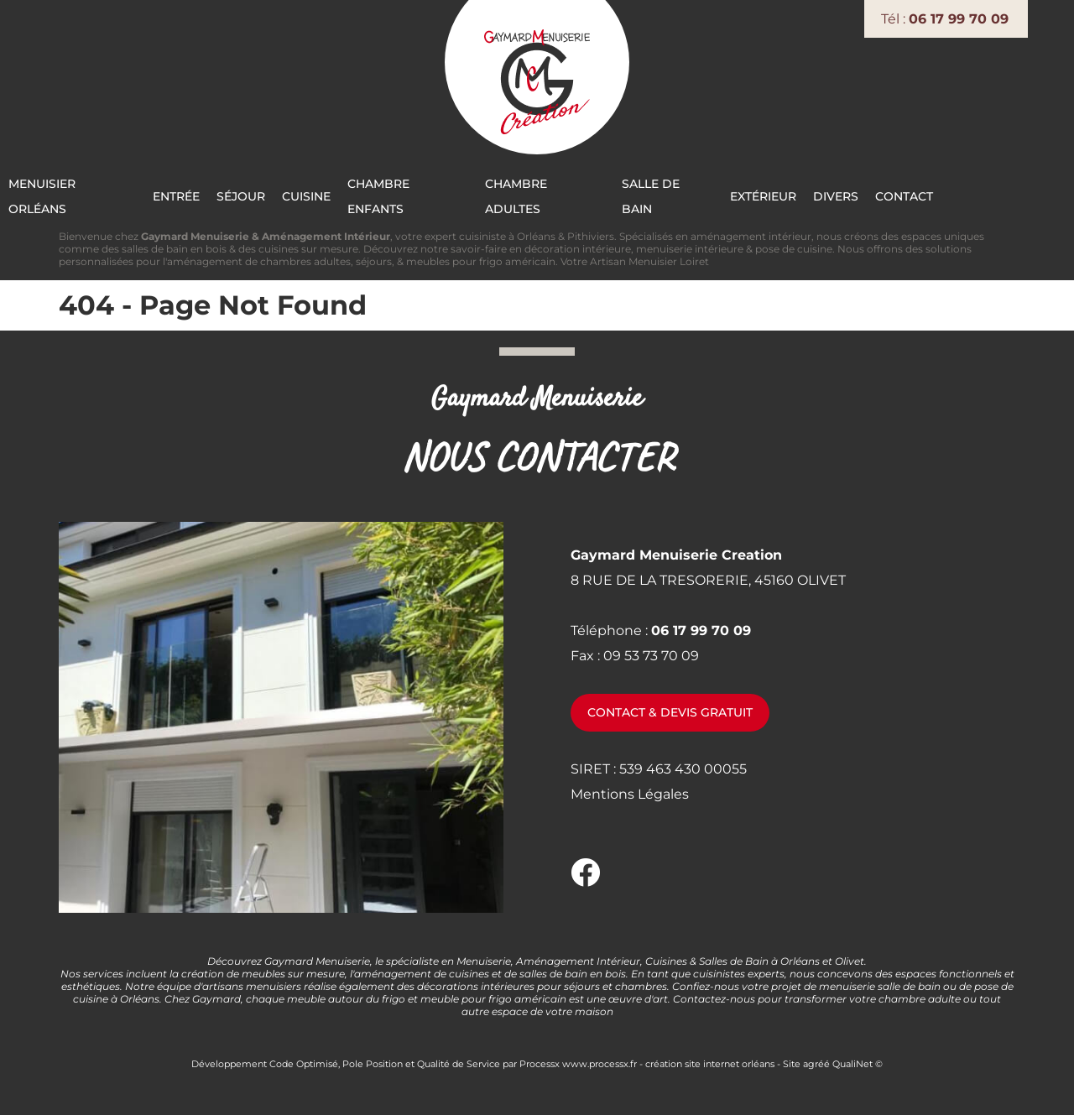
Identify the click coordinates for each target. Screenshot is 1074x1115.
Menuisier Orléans (120, 193)
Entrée (229, 193)
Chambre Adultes (614, 193)
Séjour (297, 193)
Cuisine (366, 193)
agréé (816, 1060)
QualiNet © (857, 1060)
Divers (916, 193)
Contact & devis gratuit (670, 709)
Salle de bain (740, 193)
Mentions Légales (630, 791)
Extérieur (840, 193)
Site (791, 1060)
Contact (989, 193)
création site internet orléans (709, 1060)
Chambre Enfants (472, 193)
